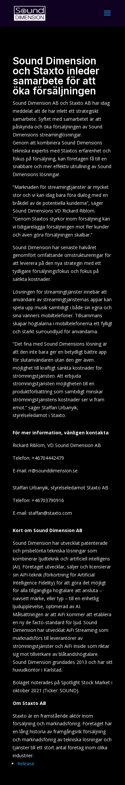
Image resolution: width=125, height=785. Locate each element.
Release (25, 763)
